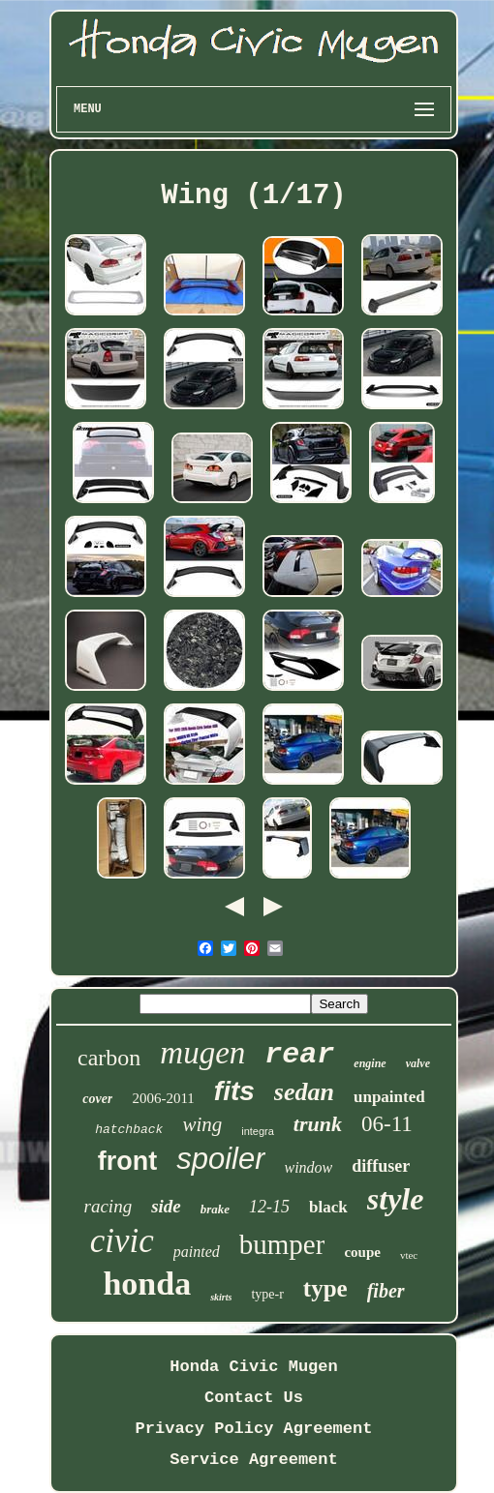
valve (418, 1063)
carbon (108, 1057)
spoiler (220, 1159)
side (166, 1206)
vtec (408, 1255)
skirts (221, 1297)
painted (196, 1251)
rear (299, 1054)
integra (257, 1131)
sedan (304, 1092)
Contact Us (253, 1397)
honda (147, 1283)
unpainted (389, 1097)
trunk (317, 1124)
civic (122, 1241)
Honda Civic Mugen (253, 1367)
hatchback (129, 1129)
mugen (202, 1052)
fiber (386, 1290)
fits (234, 1091)
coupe (362, 1252)
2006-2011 (163, 1098)
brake (215, 1209)
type (325, 1288)
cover (97, 1098)
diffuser (381, 1166)
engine (370, 1063)
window (309, 1167)
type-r (267, 1294)
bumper (282, 1244)
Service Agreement (253, 1459)
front (127, 1161)
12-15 (269, 1206)
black (328, 1207)
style (395, 1198)
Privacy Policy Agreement (254, 1428)
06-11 (387, 1124)
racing (108, 1206)
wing (202, 1124)
